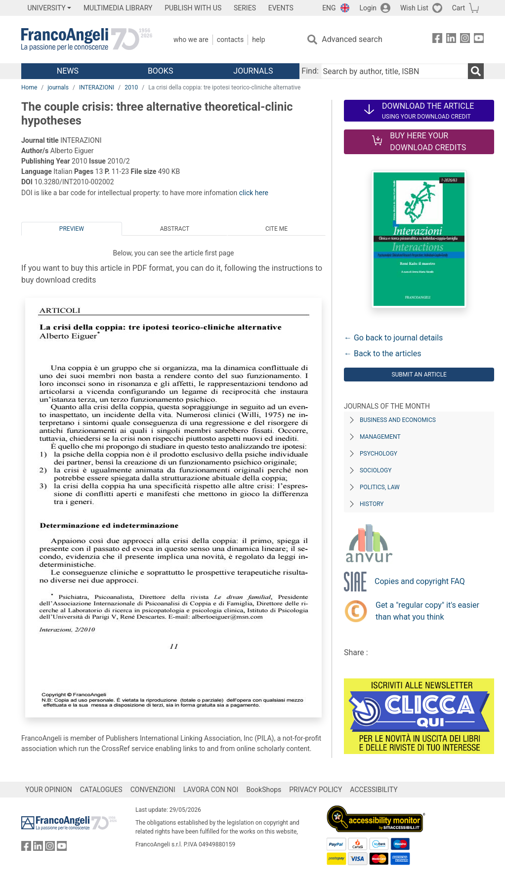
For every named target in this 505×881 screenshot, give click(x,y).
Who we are (191, 39)
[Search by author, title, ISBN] (394, 71)
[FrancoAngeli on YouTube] (479, 39)
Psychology (378, 453)
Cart (458, 8)
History (372, 504)
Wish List (414, 8)
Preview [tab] (71, 228)
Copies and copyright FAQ (420, 581)
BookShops (263, 790)
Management (380, 436)
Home (29, 87)
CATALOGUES (101, 790)
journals (58, 87)
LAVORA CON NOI (211, 790)
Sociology (375, 470)
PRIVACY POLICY (315, 790)
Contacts (230, 39)
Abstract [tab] (175, 228)
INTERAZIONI (96, 87)
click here (253, 193)
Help (258, 39)
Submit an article (419, 374)
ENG (329, 8)
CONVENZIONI (152, 790)
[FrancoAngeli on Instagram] (465, 39)
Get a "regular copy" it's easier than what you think (427, 611)
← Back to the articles (382, 353)
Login (368, 8)
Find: (309, 71)
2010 (131, 87)
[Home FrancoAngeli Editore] (86, 39)
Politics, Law (380, 487)
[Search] (476, 71)
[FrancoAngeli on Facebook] (437, 39)
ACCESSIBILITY (373, 790)
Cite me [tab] (276, 228)
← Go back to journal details (393, 337)
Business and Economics (398, 420)
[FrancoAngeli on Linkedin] (451, 39)
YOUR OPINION (48, 790)
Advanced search (352, 39)
